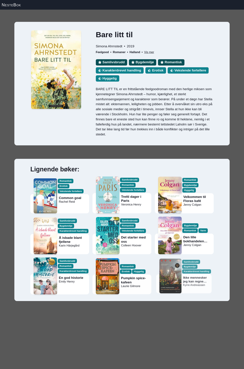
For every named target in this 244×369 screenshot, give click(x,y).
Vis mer (149, 52)
